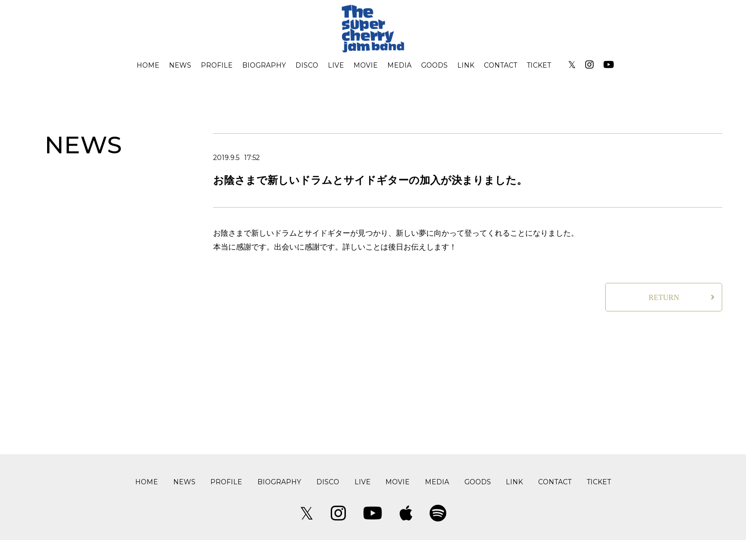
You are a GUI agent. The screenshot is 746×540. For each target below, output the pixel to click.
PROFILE (217, 65)
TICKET (539, 65)
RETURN (663, 297)
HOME (148, 65)
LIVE (336, 65)
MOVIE (365, 65)
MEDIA (399, 65)
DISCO (306, 65)
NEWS (180, 65)
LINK (465, 65)
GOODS (434, 65)
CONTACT (500, 65)
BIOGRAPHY (264, 65)
